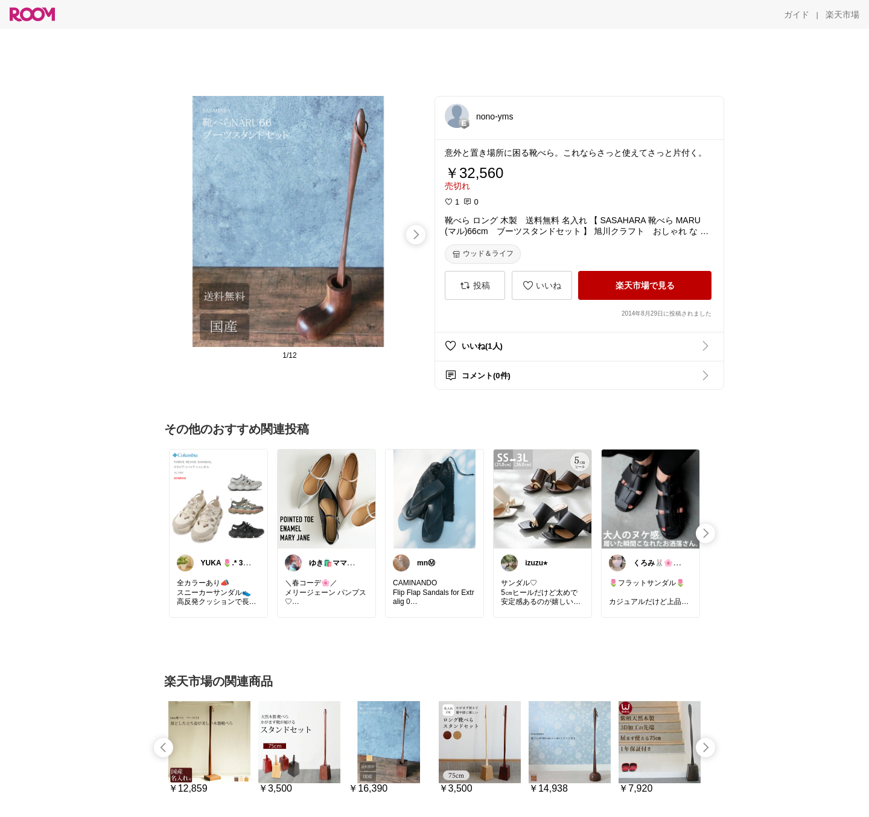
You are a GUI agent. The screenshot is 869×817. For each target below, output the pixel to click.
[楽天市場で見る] (644, 285)
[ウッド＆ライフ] (483, 254)
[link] (218, 498)
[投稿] (475, 285)
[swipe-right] (415, 234)
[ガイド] (796, 14)
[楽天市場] (842, 14)
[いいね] (542, 285)
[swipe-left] (163, 747)
